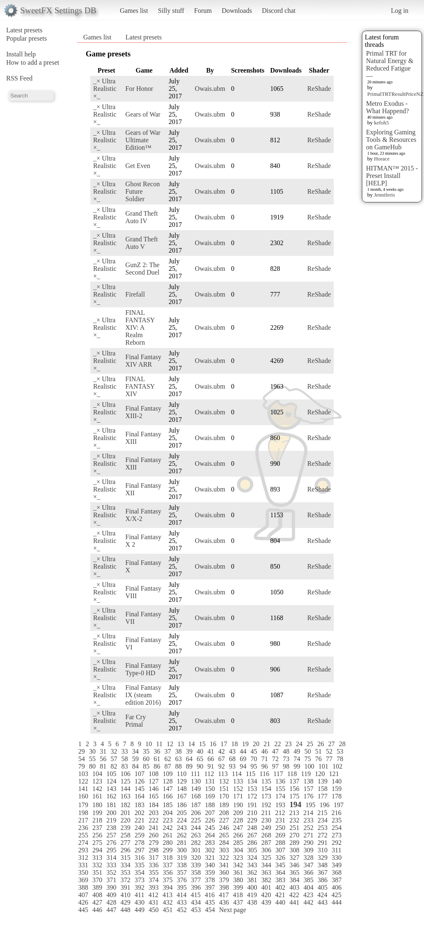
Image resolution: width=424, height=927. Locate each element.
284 (224, 842)
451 (168, 909)
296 (125, 850)
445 (83, 909)
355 (154, 872)
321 (210, 857)
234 (323, 820)
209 (238, 812)
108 (154, 773)
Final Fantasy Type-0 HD (143, 669)
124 (111, 781)
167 (182, 796)
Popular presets (26, 38)
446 (97, 909)
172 (252, 796)
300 (182, 850)
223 (168, 820)
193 (280, 804)
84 (135, 766)
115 (250, 773)
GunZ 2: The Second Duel (142, 268)
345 (280, 865)
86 (157, 766)
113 (223, 773)
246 (224, 827)
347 (308, 865)
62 (167, 758)
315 (125, 857)
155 (280, 788)
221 (140, 820)
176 (308, 796)
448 (125, 909)
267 (252, 835)
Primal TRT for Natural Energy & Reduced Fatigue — (389, 64)
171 (238, 796)
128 (168, 781)
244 (196, 827)
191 (252, 804)
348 (323, 865)
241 (154, 827)
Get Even (137, 165)
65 (200, 758)
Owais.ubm (210, 88)
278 (140, 842)
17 (223, 743)
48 (286, 751)
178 (337, 796)
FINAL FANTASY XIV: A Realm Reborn (140, 327)
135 (266, 781)
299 (168, 850)
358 (196, 872)
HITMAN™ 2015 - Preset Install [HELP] (392, 176)
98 (286, 766)
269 (280, 835)
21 (266, 743)
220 (125, 820)
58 (124, 758)
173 (266, 796)
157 (308, 788)
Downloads (237, 10)
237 (97, 827)
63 (178, 758)
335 (140, 865)
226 (210, 820)
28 (342, 743)
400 (252, 887)
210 (252, 812)
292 (337, 842)
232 (294, 820)
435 (210, 902)
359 (210, 872)
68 (232, 758)
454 (210, 909)
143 (111, 788)
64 (189, 758)
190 (238, 804)
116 (264, 773)
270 (294, 835)
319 (182, 857)
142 (97, 788)
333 (111, 865)
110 (181, 773)
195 (311, 804)
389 (97, 887)
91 (210, 766)
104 (97, 773)
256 (97, 835)
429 (125, 902)
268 (266, 835)
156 (294, 788)
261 (168, 835)
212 (280, 812)
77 (329, 758)
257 (111, 835)
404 (308, 887)
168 (196, 796)
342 (238, 865)
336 (154, 865)
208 (224, 812)
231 (280, 820)
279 (154, 842)
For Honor (139, 88)
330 (337, 857)
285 (238, 842)
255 (83, 835)
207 (210, 812)
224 (182, 820)
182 (125, 804)
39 (189, 751)
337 (168, 865)
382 (266, 879)
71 (264, 758)
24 (299, 743)
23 (288, 743)
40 (200, 751)
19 (245, 743)
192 (266, 804)
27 (331, 743)
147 (168, 788)
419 (252, 894)
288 (280, 842)
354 (140, 872)
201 (125, 812)
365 (294, 872)
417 (224, 894)
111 (195, 773)
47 (275, 751)
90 (200, 766)
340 (210, 865)
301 (196, 850)
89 (189, 766)
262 (182, 835)
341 (224, 865)
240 (140, 827)
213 (294, 812)
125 (125, 781)
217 (83, 820)
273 (337, 835)
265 (224, 835)
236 (83, 827)
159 (337, 788)
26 (320, 743)
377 (196, 879)
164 (140, 796)
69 (243, 758)
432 (168, 902)
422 (294, 894)
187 (196, 804)
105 (111, 773)
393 (154, 887)
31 (103, 751)
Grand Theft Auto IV (141, 217)
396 (196, 887)
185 (168, 804)
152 (238, 788)
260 (154, 835)
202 (140, 812)
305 (252, 850)
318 (168, 857)
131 (210, 781)
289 (294, 842)
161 (97, 796)
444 (337, 902)
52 (329, 751)
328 (308, 857)
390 (111, 887)
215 (322, 812)
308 (294, 850)
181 (111, 804)
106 (125, 773)
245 (210, 827)
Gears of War (143, 114)
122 (83, 781)
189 (224, 804)
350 (83, 872)
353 (125, 872)
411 (139, 894)
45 (254, 751)
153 (252, 788)
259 (140, 835)
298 (154, 850)
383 (280, 879)
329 (323, 857)
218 (97, 820)
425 (336, 894)
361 (238, 872)
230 (266, 820)
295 (111, 850)
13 (180, 743)
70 (254, 758)
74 (297, 758)
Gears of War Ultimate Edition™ (143, 140)
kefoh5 (381, 122)
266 (238, 835)
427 (97, 902)
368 (337, 872)
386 (323, 879)
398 (224, 887)
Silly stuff (171, 10)
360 (224, 872)
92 (221, 766)
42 (221, 751)
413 (167, 894)
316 (140, 857)
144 (125, 788)
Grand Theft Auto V (141, 243)
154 (266, 788)
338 (182, 865)
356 (168, 872)
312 (83, 857)
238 (111, 827)
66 (210, 758)
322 (224, 857)
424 (322, 894)
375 (168, 879)
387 (337, 879)
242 (168, 827)
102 (337, 766)
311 (336, 850)
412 (153, 894)
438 (252, 902)
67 (221, 758)
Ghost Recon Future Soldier (142, 191)
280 (168, 842)
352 (111, 872)
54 (81, 758)
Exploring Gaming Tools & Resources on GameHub (391, 140)
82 (114, 766)
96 (264, 766)
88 (178, 766)
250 (280, 827)
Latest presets (24, 30)
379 (224, 879)
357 (182, 872)
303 (224, 850)
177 (323, 796)
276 (111, 842)
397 (210, 887)
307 (280, 850)
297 (140, 850)
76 (318, 758)
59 (135, 758)
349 (337, 865)
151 (224, 788)
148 (182, 788)
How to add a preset (32, 62)
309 (308, 850)
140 (337, 781)
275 (97, 842)
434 (196, 902)
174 (280, 796)
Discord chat (278, 10)
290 (308, 842)
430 (140, 902)
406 (337, 887)
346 (294, 865)
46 (264, 751)
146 (154, 788)
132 (224, 781)
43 (232, 751)
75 (307, 758)
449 (140, 909)
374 (154, 879)
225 (196, 820)
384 (294, 879)
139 (323, 781)
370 (97, 879)
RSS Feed (19, 78)
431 (154, 902)
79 (81, 766)
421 (280, 894)
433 (182, 902)
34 (135, 751)
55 (92, 758)
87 (167, 766)
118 (292, 773)
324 (252, 857)
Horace (382, 159)
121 (334, 773)
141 (83, 788)
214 (308, 812)
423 (308, 894)
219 (111, 820)
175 (294, 796)
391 (125, 887)
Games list (134, 10)
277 (125, 842)
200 (111, 812)
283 (210, 842)
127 (154, 781)
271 (308, 835)
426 (83, 902)
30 (92, 751)
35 (146, 751)
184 (154, 804)
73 (286, 758)
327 (294, 857)
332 (97, 865)
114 (236, 773)
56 (103, 758)
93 (232, 766)
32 (114, 751)
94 (243, 766)
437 (238, 902)
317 (154, 857)
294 (97, 850)
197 (339, 804)
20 (256, 743)
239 (125, 827)
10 (148, 743)
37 (167, 751)
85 (146, 766)
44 (243, 751)
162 (111, 796)
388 (83, 887)
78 (340, 758)
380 (238, 879)
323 (238, 857)
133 (238, 781)
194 (295, 804)
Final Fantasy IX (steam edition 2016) (143, 695)
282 (196, 842)
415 (195, 894)
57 (114, 758)
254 (337, 827)
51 (318, 751)
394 (168, 887)
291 (323, 842)
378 (210, 879)
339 (196, 865)
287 (266, 842)
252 (308, 827)
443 (323, 902)
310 (323, 850)
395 (182, 887)
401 (266, 887)
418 (238, 894)
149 (196, 788)
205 (182, 812)
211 (266, 812)
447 (111, 909)
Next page (232, 909)
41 (210, 751)
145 (140, 788)
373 (140, 879)
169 (210, 796)
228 (238, 820)
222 (154, 820)
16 (213, 743)
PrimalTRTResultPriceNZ (395, 94)
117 (278, 773)
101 (323, 766)
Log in (399, 10)
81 (103, 766)
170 (224, 796)
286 (252, 842)
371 (111, 879)
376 (182, 879)
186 (182, 804)
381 (252, 879)
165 (154, 796)
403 (294, 887)
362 (252, 872)
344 (266, 865)
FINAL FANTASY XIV (140, 386)
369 (83, 879)
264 (210, 835)
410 (125, 894)
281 (182, 842)
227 (224, 820)
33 (124, 751)
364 (280, 872)
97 (275, 766)
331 (83, 865)
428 (111, 902)
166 (168, 796)
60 (146, 758)
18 (234, 743)
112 (209, 773)
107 (140, 773)
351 (97, 872)
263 (196, 835)
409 (111, 894)
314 (111, 857)
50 (307, 751)
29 (81, 751)
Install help (21, 54)
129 (182, 781)
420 (266, 894)
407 (83, 894)
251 (294, 827)
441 (294, 902)
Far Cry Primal (135, 720)
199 (97, 812)
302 (210, 850)
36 (157, 751)
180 (97, 804)
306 (266, 850)
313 (97, 857)
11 (159, 743)
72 (275, 758)
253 (323, 827)
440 (280, 902)
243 (182, 827)
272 (323, 835)
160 (83, 796)
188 (210, 804)
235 (337, 820)
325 (266, 857)
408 (97, 894)
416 (209, 894)
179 (83, 804)
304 (238, 850)
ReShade (319, 88)
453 (196, 909)
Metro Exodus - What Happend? (387, 107)
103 (83, 773)
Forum (203, 10)
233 (308, 820)
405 (323, 887)
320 (196, 857)
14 (191, 743)
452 (182, 909)
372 (125, 879)
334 (125, 865)
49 (297, 751)
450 (154, 909)
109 (168, 773)
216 (336, 812)
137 (294, 781)
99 (297, 766)
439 (266, 902)
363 (266, 872)
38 (178, 751)
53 (340, 751)
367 (323, 872)
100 (309, 766)
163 (125, 796)
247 (238, 827)
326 (280, 857)
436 (224, 902)
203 (154, 812)
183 (140, 804)
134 (252, 781)
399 (238, 887)
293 (83, 850)
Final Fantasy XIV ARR (143, 360)
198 (83, 812)
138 (308, 781)
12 (169, 743)
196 (325, 804)
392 (140, 887)
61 (157, 758)
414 (181, 894)
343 (252, 865)
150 (210, 788)
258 (125, 835)
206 (196, 812)
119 (306, 773)
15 (202, 743)
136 (280, 781)
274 (83, 842)
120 (320, 773)
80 (92, 766)
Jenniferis (384, 195)
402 (280, 887)
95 (254, 766)
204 (168, 812)
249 (266, 827)
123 (97, 781)
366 (308, 872)
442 (308, 902)
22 (277, 743)
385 (308, 879)
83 (124, 766)
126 (140, 781)
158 (323, 788)
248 (252, 827)
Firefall (135, 294)
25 (309, 743)
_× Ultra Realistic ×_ (104, 89)
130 (196, 781)
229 (252, 820)
